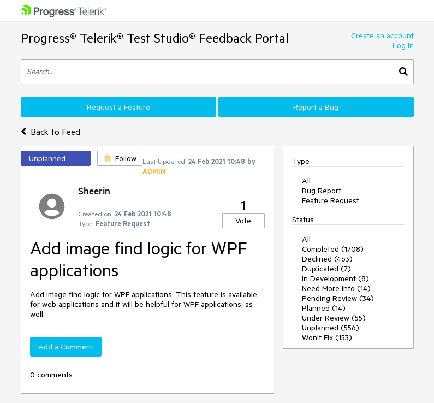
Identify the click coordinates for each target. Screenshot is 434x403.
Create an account (382, 35)
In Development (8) (335, 278)
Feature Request (330, 200)
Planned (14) (324, 308)
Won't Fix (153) (327, 337)
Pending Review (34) (338, 298)
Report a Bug (315, 107)
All (306, 181)
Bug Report (321, 190)
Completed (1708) (333, 249)
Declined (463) (327, 259)
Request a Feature (118, 107)
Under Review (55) (334, 318)
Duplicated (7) (326, 269)
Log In (403, 45)
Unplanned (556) (330, 328)
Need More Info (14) (336, 288)
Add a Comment (65, 347)
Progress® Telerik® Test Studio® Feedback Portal (155, 38)
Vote (243, 221)
